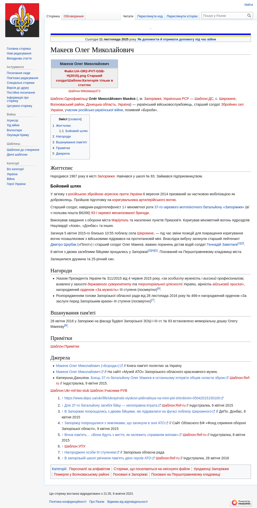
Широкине (227, 99)
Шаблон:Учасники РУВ (108, 391)
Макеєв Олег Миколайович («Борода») (87, 366)
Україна (124, 104)
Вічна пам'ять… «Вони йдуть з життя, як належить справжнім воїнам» (121, 435)
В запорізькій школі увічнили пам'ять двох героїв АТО (108, 458)
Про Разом (96, 501)
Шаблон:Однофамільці (69, 99)
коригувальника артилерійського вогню (144, 200)
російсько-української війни (101, 110)
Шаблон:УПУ (75, 446)
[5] (156, 250)
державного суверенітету (109, 284)
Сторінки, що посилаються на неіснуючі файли (152, 469)
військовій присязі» (228, 284)
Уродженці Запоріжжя (211, 469)
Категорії (59, 469)
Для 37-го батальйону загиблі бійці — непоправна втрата (111, 405)
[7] (152, 300)
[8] (66, 325)
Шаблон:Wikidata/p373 (84, 91)
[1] (239, 243)
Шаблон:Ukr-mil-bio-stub (69, 391)
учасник (71, 110)
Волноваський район (67, 104)
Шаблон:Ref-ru (174, 405)
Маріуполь (119, 220)
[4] (152, 250)
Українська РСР (176, 99)
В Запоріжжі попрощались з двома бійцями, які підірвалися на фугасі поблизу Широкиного (138, 411)
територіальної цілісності (160, 284)
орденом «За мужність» (99, 290)
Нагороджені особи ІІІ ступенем (90, 452)
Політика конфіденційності (67, 501)
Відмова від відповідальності (127, 501)
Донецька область (101, 104)
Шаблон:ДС (204, 99)
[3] (149, 250)
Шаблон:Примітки (64, 346)
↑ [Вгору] (62, 398)
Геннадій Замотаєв (222, 244)
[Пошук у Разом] (227, 15)
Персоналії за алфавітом (89, 469)
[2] (242, 243)
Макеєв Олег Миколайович (78, 372)
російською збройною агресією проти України (105, 194)
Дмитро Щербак (63, 244)
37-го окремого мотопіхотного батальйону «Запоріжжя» (199, 207)
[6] (158, 288)
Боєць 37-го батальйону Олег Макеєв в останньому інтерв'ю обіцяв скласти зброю (158, 378)
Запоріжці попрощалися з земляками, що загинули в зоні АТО (115, 423)
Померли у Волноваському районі (81, 474)
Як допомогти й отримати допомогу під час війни (177, 39)
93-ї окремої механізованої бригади (120, 213)
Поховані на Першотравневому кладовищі (185, 474)
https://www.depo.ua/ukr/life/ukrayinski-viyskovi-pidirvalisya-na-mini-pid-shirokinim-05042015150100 (142, 398)
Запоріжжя (152, 99)
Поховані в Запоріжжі (130, 474)
